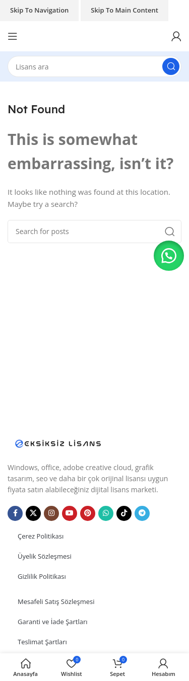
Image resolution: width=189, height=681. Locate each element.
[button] (169, 256)
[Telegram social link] (142, 513)
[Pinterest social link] (87, 513)
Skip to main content (124, 10)
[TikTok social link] (124, 513)
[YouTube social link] (69, 513)
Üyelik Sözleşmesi (45, 556)
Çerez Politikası (41, 536)
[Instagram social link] (51, 513)
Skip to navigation (39, 10)
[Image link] (58, 442)
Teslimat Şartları (42, 641)
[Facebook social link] (15, 513)
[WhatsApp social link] (105, 513)
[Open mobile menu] (13, 36)
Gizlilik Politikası (42, 576)
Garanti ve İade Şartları (53, 621)
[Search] (94, 66)
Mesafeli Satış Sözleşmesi (56, 601)
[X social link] (33, 513)
